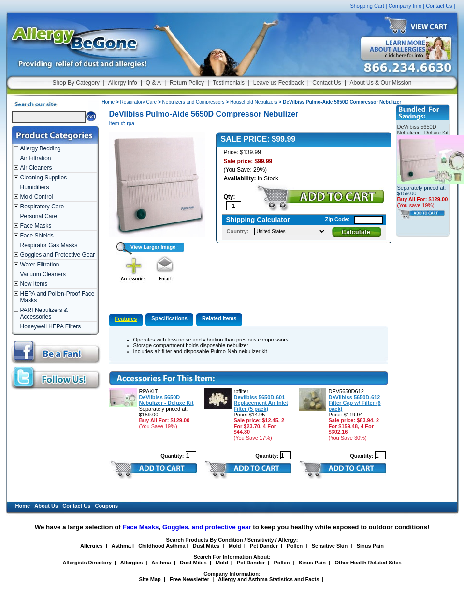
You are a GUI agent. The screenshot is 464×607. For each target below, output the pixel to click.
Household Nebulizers (253, 101)
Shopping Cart (367, 6)
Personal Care (39, 216)
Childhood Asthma (161, 545)
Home (108, 101)
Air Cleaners (36, 167)
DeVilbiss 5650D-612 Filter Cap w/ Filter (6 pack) (355, 403)
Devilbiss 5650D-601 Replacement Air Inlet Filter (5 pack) (261, 403)
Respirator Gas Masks (49, 245)
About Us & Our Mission (380, 82)
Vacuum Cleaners (43, 274)
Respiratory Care (42, 206)
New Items (34, 284)
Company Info (405, 6)
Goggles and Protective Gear (57, 255)
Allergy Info (122, 82)
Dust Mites (206, 545)
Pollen (295, 545)
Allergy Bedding (40, 148)
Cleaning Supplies (43, 177)
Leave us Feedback (278, 82)
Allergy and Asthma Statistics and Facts (268, 579)
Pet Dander (264, 545)
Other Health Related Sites (367, 562)
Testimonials (229, 82)
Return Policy (187, 82)
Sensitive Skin (330, 545)
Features (126, 319)
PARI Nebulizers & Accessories (44, 313)
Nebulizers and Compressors (193, 101)
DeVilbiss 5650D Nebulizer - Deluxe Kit (166, 400)
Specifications (169, 318)
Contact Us (439, 6)
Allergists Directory (86, 562)
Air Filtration (35, 158)
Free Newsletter (189, 579)
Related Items (219, 318)
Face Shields (37, 235)
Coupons (106, 506)
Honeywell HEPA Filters (50, 326)
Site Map (150, 579)
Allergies (91, 545)
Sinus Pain (370, 545)
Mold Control (36, 196)
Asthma (121, 545)
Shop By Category (76, 82)
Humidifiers (34, 187)
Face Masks (36, 225)
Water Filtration (39, 264)
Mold (235, 545)
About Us (46, 506)
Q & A (153, 82)
